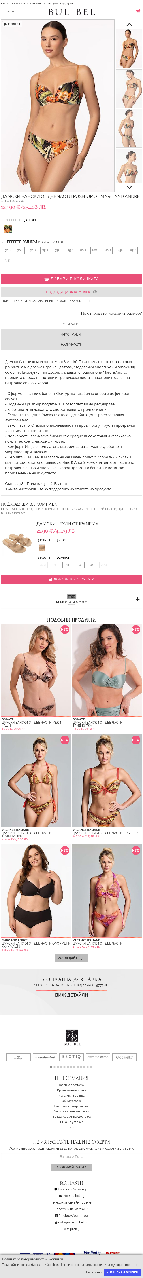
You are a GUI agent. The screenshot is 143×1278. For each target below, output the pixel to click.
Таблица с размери (50, 242)
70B (7, 250)
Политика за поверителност (72, 1106)
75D (70, 250)
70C (20, 250)
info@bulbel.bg (74, 1196)
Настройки (94, 1272)
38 (67, 565)
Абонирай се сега (71, 1167)
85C (133, 250)
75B (45, 250)
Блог (71, 1127)
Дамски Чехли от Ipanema (67, 524)
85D (7, 261)
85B (120, 250)
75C (57, 250)
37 (55, 565)
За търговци (71, 1229)
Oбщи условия (71, 1101)
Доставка (84, 1116)
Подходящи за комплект (71, 292)
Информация (71, 334)
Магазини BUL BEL (72, 1095)
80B (83, 250)
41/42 (104, 565)
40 (91, 565)
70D (33, 250)
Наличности (71, 344)
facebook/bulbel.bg (73, 1215)
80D (108, 250)
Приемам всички (122, 1272)
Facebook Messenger (73, 1189)
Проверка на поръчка (71, 1090)
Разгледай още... (71, 958)
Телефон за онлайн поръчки (71, 1202)
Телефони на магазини (71, 1209)
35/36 (42, 565)
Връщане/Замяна (65, 1116)
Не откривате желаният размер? (111, 313)
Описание (71, 324)
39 (79, 565)
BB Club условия (71, 1122)
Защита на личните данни (71, 1111)
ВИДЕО (12, 24)
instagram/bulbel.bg (73, 1222)
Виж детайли (71, 995)
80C (95, 250)
